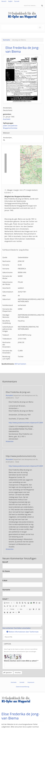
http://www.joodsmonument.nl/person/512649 (26, 423)
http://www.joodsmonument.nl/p (21, 456)
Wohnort (7, 133)
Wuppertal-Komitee (10, 128)
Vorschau (18, 672)
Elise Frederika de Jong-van (18, 392)
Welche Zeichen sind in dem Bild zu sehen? (21, 661)
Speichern (7, 672)
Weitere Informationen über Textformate (22, 632)
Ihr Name (6, 571)
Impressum (30, 682)
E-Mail (4, 580)
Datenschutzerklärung (22, 687)
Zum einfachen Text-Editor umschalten (16, 628)
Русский (16, 1)
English (10, 1)
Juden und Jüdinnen (10, 126)
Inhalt (5, 599)
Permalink (9, 395)
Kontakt (22, 682)
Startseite (6, 40)
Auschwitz (6, 119)
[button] (6, 603)
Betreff (5, 562)
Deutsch (3, 1)
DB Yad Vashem (20, 364)
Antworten (10, 441)
